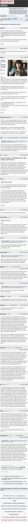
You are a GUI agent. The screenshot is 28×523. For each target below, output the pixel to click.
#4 (27, 117)
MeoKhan (2, 266)
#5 (27, 137)
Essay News (10, 506)
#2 (27, 48)
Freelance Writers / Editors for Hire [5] (18, 10)
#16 (27, 314)
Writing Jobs (3, 506)
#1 (27, 28)
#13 (27, 283)
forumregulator (3, 217)
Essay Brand (8, 511)
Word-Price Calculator (21, 517)
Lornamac (2, 296)
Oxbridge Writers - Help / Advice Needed (13, 483)
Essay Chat (16, 506)
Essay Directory (22, 506)
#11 (27, 252)
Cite (1, 384)
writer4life (2, 347)
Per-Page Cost (16, 520)
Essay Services (8, 19)
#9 (27, 217)
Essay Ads (15, 508)
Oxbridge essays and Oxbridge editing (12, 481)
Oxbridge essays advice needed (11, 476)
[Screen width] (16, 18)
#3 (27, 57)
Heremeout (2, 305)
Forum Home (4, 498)
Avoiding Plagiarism (7, 503)
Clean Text (10, 520)
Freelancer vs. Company (17, 511)
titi (0, 155)
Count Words (4, 520)
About (26, 498)
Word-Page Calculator (10, 517)
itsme (1, 178)
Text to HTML (24, 520)
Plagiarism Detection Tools (18, 503)
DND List (22, 498)
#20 (27, 437)
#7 (27, 178)
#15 (27, 305)
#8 (27, 209)
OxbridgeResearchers (5, 117)
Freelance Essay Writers (7, 508)
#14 (27, 296)
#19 (27, 410)
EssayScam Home (21, 495)
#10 (27, 237)
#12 (27, 268)
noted (1, 410)
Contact (14, 500)
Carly (1, 137)
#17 (27, 349)
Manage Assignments (14, 514)
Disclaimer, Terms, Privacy (13, 498)
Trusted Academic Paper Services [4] (18, 12)
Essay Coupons (22, 508)
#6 (27, 155)
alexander (2, 28)
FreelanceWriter (4, 435)
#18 (27, 384)
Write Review (3, 314)
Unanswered (3, 15)
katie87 (1, 57)
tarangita (2, 48)
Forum (2, 19)
